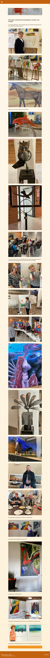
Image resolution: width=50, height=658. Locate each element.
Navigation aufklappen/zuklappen (25, 1)
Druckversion (4, 654)
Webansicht (46, 654)
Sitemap (10, 654)
